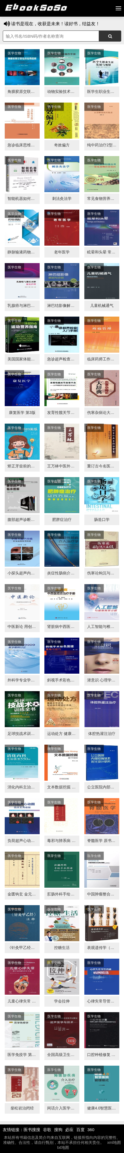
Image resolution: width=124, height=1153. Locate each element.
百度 (80, 1129)
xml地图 (114, 1142)
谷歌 (47, 1129)
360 (90, 1129)
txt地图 (63, 1147)
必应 (69, 1129)
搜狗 (58, 1129)
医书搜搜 (32, 1129)
